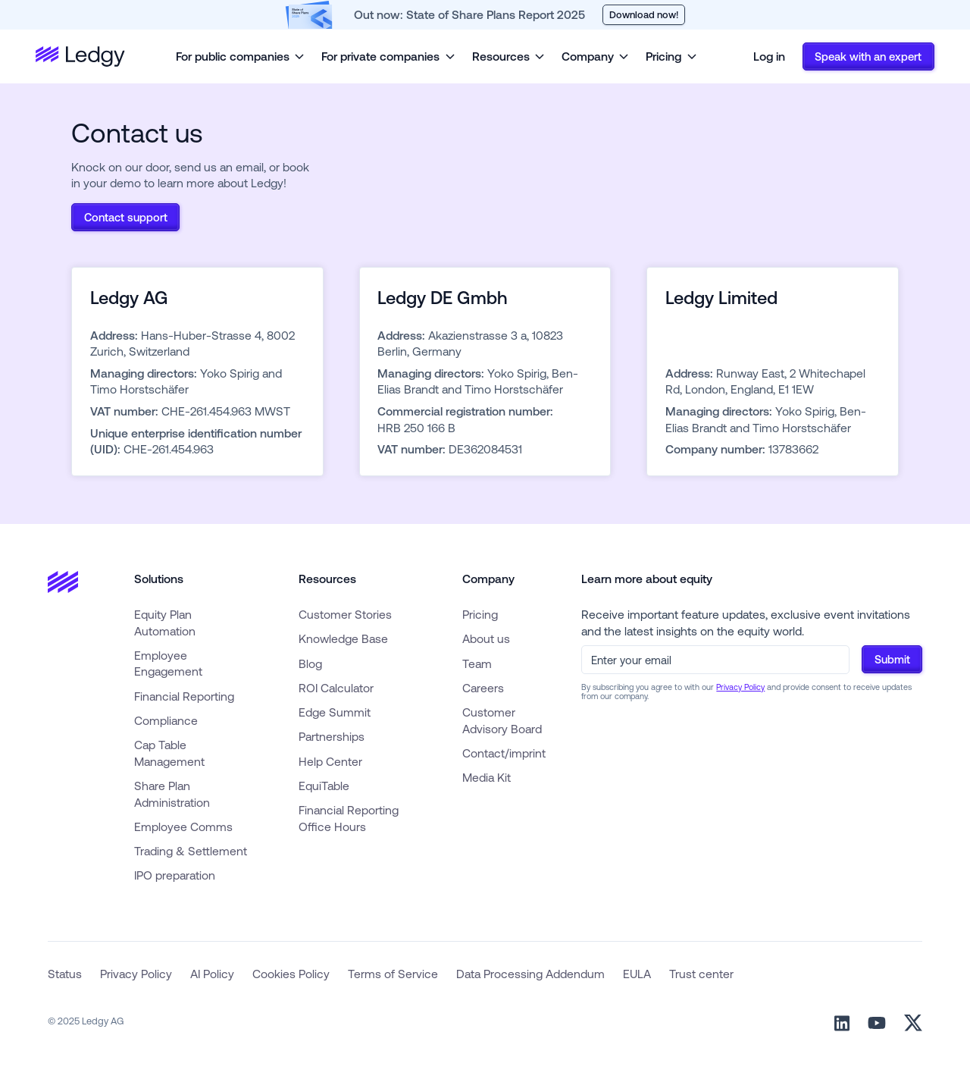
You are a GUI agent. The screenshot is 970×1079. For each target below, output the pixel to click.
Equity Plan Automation (165, 622)
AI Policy (212, 973)
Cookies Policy (291, 973)
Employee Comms (183, 826)
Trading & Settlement (190, 851)
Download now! (643, 14)
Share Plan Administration (172, 794)
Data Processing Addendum (530, 973)
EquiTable (324, 785)
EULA (637, 973)
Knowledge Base (343, 638)
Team (477, 663)
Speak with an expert (868, 56)
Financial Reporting (184, 696)
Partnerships (332, 736)
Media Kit (486, 777)
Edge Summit (335, 712)
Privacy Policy (740, 687)
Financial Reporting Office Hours (349, 818)
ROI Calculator (336, 688)
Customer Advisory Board (502, 720)
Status (65, 973)
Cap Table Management (169, 753)
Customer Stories (345, 614)
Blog (310, 663)
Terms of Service (393, 973)
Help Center (330, 761)
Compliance (166, 720)
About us (486, 638)
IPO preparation (174, 875)
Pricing (480, 614)
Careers (483, 688)
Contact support (125, 217)
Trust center (701, 973)
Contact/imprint (504, 753)
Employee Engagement (168, 663)
